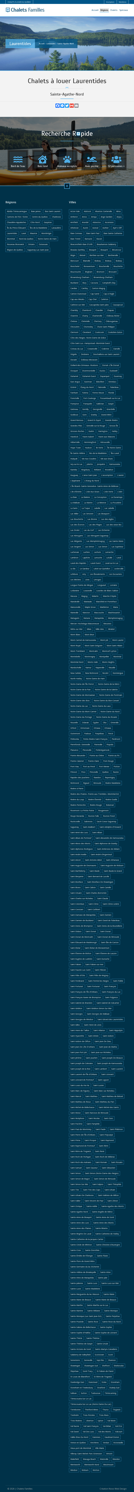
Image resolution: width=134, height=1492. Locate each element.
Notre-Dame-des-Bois (80, 700)
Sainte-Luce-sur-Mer (110, 1283)
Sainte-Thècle (76, 1338)
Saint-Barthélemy (77, 871)
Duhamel (74, 376)
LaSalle (109, 557)
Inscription (110, 2)
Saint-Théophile (114, 1184)
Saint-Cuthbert (94, 909)
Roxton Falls (93, 816)
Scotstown (99, 1354)
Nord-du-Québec (26, 239)
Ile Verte (99, 447)
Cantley (84, 288)
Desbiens (85, 354)
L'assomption (107, 475)
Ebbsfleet (100, 381)
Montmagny (90, 656)
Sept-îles (100, 1360)
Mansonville (75, 607)
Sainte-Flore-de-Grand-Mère (82, 1261)
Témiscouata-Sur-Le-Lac (81, 1398)
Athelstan (74, 228)
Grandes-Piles (76, 425)
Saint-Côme (93, 904)
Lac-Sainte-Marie (116, 541)
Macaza (73, 596)
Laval (23, 233)
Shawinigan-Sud (91, 1365)
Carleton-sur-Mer (77, 305)
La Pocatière (115, 502)
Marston (86, 612)
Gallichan (100, 403)
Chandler (99, 310)
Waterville (104, 1459)
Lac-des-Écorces (77, 524)
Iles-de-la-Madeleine (98, 453)
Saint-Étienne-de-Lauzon (106, 953)
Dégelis (73, 354)
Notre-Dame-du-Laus (101, 706)
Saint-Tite (74, 1189)
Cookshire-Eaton (115, 332)
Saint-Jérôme (76, 1058)
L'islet (119, 491)
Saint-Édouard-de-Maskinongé (83, 942)
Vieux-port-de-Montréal (80, 1448)
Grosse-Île (113, 425)
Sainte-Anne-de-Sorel (105, 1217)
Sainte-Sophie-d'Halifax (80, 1332)
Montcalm (93, 651)
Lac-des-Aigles (107, 519)
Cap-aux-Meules (77, 299)
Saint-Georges (76, 1014)
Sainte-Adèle (91, 1206)
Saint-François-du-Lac (111, 992)
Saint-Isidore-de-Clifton (80, 1041)
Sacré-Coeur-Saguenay (106, 821)
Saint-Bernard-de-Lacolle (98, 876)
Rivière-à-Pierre (76, 788)
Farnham (74, 392)
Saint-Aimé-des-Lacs (79, 832)
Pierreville (98, 744)
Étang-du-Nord (87, 387)
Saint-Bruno (75, 887)
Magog (84, 596)
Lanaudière (56, 228)
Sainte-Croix (75, 1250)
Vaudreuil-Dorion (112, 1437)
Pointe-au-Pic (114, 755)
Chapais (110, 310)
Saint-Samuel (76, 1168)
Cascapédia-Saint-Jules (99, 305)
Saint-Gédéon (76, 1008)
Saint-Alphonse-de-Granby (106, 843)
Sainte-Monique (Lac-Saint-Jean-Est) (86, 1316)
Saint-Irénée (93, 1036)
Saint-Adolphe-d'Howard (110, 827)
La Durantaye (116, 497)
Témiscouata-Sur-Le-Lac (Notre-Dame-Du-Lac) (90, 1404)
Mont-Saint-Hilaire (114, 645)
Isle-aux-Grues (106, 458)
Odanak (85, 722)
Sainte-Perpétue (113, 1316)
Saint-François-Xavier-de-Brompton (85, 997)
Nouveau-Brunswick (15, 244)
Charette (74, 315)
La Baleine (85, 497)
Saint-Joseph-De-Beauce (112, 1058)
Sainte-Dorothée (92, 1250)
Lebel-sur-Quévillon (102, 568)
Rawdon (97, 777)
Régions (104, 10)
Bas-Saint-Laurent (52, 211)
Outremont (75, 733)
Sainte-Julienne (76, 1283)
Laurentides (50, 43)
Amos (84, 217)
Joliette (90, 464)
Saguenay (74, 827)
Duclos (102, 370)
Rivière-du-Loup (77, 799)
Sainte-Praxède (77, 1321)
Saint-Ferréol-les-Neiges (98, 981)
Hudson (88, 447)
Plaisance (74, 750)
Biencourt (74, 261)
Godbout (74, 414)
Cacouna (94, 283)
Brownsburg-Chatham (103, 277)
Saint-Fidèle (118, 981)
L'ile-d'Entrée (76, 491)
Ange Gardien (106, 217)
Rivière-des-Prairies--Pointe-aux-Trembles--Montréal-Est (94, 794)
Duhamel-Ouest (89, 376)
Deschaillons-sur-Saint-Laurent (106, 354)
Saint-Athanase (112, 860)
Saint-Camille (105, 887)
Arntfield (74, 222)
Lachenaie (74, 552)
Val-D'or (118, 1426)
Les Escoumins (115, 574)
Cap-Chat (93, 299)
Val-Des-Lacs (88, 1431)
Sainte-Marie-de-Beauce (80, 1299)
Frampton (74, 403)
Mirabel (111, 629)
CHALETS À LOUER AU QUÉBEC (19, 2)
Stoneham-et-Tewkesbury (81, 1387)
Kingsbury (85, 469)
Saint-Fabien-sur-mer (94, 964)
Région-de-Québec (15, 250)
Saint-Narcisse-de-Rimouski (96, 1113)
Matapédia (99, 618)
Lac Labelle (109, 508)
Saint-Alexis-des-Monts (80, 843)
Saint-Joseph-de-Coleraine (81, 1063)
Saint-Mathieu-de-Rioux (80, 1102)
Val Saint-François (91, 1426)
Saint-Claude (102, 898)
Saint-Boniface (76, 882)
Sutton (84, 1393)
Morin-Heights (108, 662)
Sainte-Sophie (106, 1327)
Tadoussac (95, 1393)
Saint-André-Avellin (78, 854)
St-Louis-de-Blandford (80, 1376)
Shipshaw (74, 1371)
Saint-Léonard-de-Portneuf (82, 1080)
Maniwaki (88, 601)
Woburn (85, 1470)
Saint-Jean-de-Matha (108, 1047)
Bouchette (118, 266)
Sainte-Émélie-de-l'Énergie (81, 1255)
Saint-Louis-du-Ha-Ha (79, 1085)
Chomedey (88, 326)
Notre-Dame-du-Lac (79, 706)
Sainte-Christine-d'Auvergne (108, 1244)
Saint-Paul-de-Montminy (80, 1129)
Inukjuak (73, 458)
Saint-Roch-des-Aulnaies (80, 1162)
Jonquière (101, 464)
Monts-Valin (93, 662)
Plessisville (87, 750)
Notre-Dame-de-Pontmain (110, 695)
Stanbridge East (77, 1382)
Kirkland (97, 469)
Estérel (73, 387)
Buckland (74, 283)
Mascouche (99, 612)
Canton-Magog (98, 288)
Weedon (116, 1459)
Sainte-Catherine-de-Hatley (107, 1233)
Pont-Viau (74, 766)
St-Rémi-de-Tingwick (103, 1376)
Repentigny (110, 777)
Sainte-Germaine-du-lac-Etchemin (84, 1266)
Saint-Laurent (117, 1069)
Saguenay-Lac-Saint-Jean (38, 250)
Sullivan (73, 1393)
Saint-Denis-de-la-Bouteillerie (109, 926)
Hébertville (75, 442)
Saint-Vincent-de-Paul (94, 1200)
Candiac (73, 288)
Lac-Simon (89, 546)
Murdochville (75, 667)
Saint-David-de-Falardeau (109, 920)
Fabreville (102, 387)
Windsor (73, 1470)
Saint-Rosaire (116, 1162)
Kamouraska (114, 464)
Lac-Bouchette (76, 519)
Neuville (112, 667)
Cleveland (87, 332)
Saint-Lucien (98, 1085)
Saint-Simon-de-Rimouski (105, 1179)
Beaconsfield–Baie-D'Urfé (81, 244)
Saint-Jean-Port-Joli (78, 1052)
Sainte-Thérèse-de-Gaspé (81, 1343)
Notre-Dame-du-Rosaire (106, 717)
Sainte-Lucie (75, 1288)
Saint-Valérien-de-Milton (108, 1195)
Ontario (31, 244)
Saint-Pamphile (93, 1124)
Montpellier (104, 656)
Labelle (97, 508)
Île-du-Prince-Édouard (16, 228)
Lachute (97, 552)
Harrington (103, 431)
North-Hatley (76, 678)
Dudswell (113, 370)
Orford (73, 728)
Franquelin (87, 403)
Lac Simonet (88, 513)
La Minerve (101, 502)
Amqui (94, 217)
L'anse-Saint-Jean (89, 475)
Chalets (113, 10)
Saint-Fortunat (76, 986)
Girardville (111, 409)
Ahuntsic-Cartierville (103, 211)
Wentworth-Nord (91, 1464)
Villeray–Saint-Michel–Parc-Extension (86, 1453)
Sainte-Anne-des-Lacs (79, 1222)
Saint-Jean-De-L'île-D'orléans (82, 1047)
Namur (88, 667)
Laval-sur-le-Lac (111, 563)
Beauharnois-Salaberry (106, 244)
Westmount (108, 1464)
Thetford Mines (91, 1409)
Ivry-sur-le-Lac (76, 464)
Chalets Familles (24, 1488)
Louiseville (87, 590)
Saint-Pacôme (76, 1124)
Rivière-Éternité (94, 799)
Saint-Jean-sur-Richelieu (101, 1052)
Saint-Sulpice (97, 1184)
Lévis (87, 579)
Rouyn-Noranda (77, 816)
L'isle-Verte (108, 491)
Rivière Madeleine (112, 783)
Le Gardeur (84, 568)
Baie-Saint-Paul (92, 233)
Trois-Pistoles (89, 1415)
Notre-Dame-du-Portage (81, 717)
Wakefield (74, 1459)
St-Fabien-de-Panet (105, 1371)
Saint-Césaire (76, 893)
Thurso (105, 1409)
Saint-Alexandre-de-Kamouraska (109, 838)
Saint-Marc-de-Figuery (80, 1091)
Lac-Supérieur (117, 546)
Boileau (97, 261)
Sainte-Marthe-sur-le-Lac (97, 1305)
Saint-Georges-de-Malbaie (98, 1014)
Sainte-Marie (109, 1294)
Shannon (112, 1360)
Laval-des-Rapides (78, 563)
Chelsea (73, 321)
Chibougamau (112, 321)
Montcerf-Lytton (109, 651)
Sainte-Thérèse (92, 1338)
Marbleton (104, 607)
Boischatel (74, 266)
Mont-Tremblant (77, 651)
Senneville (88, 1360)
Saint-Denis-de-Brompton (81, 926)
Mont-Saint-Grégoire (93, 645)
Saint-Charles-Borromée (96, 893)
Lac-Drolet (75, 530)
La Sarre (73, 508)
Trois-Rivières (76, 1420)
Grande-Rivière (111, 420)
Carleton (104, 299)
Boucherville (104, 266)
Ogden (96, 722)
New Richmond (91, 673)
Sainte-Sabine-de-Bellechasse (83, 1327)
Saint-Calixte (90, 887)
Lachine (86, 552)
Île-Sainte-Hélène (77, 453)
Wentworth (75, 1464)
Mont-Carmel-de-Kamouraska (83, 640)
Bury (84, 283)
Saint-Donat (91, 931)
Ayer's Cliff (117, 228)
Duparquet (105, 376)
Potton (117, 766)
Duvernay (118, 376)
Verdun (106, 1442)
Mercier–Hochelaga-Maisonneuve (84, 623)
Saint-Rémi (103, 1146)
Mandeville (75, 601)
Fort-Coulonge (89, 398)
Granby (94, 414)
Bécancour (116, 250)
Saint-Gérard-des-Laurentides (110, 1019)
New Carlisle (75, 673)
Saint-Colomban (77, 904)
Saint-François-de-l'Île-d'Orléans (84, 992)
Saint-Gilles (75, 1025)
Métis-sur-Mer (76, 629)
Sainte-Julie (102, 1277)
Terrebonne (75, 1409)
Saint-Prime (75, 1140)
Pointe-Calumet (77, 761)
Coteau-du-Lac (76, 348)
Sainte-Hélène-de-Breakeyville (83, 1272)
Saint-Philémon (116, 1129)
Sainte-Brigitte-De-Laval (80, 1233)
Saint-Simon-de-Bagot (80, 1179)
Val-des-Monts (104, 1431)
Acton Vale (75, 211)
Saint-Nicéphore (77, 1118)
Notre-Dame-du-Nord (109, 711)
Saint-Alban (97, 832)
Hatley (114, 431)
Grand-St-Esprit (94, 420)
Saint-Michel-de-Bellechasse (82, 1107)
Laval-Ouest (95, 563)
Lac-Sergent (75, 546)
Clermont (74, 332)
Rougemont (103, 810)
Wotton (96, 1470)
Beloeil (82, 255)
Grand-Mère (106, 414)
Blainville (86, 261)
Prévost (73, 772)
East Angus (75, 381)
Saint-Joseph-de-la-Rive (80, 1069)
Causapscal (118, 305)
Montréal (11, 239)
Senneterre (75, 1360)
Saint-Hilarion (99, 1030)
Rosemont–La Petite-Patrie (82, 810)
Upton (100, 1420)
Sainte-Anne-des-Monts (103, 1222)
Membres (122, 2)
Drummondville (88, 370)
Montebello (75, 656)
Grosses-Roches (77, 431)
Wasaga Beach (89, 1459)
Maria (115, 607)
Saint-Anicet (75, 860)
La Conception (100, 497)
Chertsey (98, 321)
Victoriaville (118, 1442)
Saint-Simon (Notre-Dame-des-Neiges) (102, 1173)
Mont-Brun (89, 634)
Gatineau (74, 409)
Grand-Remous (76, 420)
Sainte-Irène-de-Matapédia (82, 1277)
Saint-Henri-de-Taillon (79, 1030)
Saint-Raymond (107, 1140)
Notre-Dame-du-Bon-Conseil (106, 700)
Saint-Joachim (91, 1058)
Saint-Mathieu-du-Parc (104, 1102)
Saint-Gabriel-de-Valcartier (108, 1003)
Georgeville (97, 409)
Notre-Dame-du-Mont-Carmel (83, 711)
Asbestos (97, 222)
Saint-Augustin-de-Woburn (111, 865)
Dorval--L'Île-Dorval (110, 365)
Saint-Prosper (90, 1140)
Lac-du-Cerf (89, 530)
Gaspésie (48, 222)
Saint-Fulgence (111, 997)
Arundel (85, 222)
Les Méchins (75, 579)
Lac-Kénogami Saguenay (97, 535)
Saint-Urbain (110, 1189)
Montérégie (46, 233)
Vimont (109, 1453)
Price (83, 772)
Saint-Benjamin (76, 876)
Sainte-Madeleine (92, 1288)
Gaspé (111, 403)
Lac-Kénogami (76, 535)
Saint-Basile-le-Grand (113, 871)
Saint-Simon (75, 1173)
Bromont (100, 272)
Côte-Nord (35, 222)
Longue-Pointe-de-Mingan (81, 585)
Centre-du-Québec (40, 217)
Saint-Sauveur (92, 1168)
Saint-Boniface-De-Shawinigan (100, 882)
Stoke (104, 1382)
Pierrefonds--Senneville (80, 744)
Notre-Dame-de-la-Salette (106, 689)
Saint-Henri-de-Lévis (92, 1025)
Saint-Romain (101, 1162)
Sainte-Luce (92, 1283)
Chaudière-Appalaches (16, 222)
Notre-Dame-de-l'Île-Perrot (82, 684)
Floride (111, 392)
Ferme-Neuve (98, 392)
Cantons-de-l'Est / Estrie (17, 217)
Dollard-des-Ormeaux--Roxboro (84, 365)
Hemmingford (90, 442)
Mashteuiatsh (114, 612)
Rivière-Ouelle (111, 799)
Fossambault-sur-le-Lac (110, 398)
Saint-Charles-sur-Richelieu (81, 898)
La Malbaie (75, 502)
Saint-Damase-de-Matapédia (83, 915)
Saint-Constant (76, 909)
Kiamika (73, 469)
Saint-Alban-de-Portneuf (80, 838)
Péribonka (74, 739)
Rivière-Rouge (96, 805)
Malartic (95, 596)
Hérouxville (105, 442)
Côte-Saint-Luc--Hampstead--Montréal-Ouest (90, 343)
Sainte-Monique (111, 1310)
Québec (105, 772)
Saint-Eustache (103, 959)
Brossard (112, 272)
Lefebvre (74, 574)
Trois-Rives (104, 1415)
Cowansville (92, 348)
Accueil (95, 10)
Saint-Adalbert (89, 827)
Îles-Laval (115, 453)
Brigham (88, 272)
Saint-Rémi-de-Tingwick (80, 1151)
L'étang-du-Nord (91, 480)
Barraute (88, 239)
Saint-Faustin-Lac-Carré (80, 970)
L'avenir (120, 475)
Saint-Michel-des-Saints (109, 1107)
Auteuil (95, 228)
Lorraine (113, 585)
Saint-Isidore (108, 1036)
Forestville (74, 398)
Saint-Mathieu (91, 1096)
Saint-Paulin (101, 1129)
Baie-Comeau (76, 233)
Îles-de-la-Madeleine (38, 228)
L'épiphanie (75, 480)
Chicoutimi (74, 326)
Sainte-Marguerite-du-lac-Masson (84, 1294)
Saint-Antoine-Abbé (93, 860)
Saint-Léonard (107, 1074)
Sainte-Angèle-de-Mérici (102, 1211)
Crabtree (105, 348)
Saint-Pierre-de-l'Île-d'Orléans (82, 1135)
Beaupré (92, 250)
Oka (104, 722)
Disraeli (73, 359)
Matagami (74, 618)
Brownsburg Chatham (79, 277)
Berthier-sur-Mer (97, 255)
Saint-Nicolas (94, 1118)
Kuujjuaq (74, 475)
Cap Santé (94, 294)
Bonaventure (89, 266)
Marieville (74, 612)
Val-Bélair (107, 1426)
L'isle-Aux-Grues (92, 491)
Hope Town (75, 447)
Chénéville (85, 321)
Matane (86, 618)
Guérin (91, 431)
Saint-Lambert (101, 1069)
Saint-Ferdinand (77, 981)
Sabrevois (88, 821)
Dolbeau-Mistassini (89, 359)
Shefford (106, 1365)
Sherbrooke (119, 1365)
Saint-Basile (95, 871)
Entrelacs (112, 381)
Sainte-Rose (93, 1321)
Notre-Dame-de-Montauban (82, 695)
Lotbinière (74, 590)
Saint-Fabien (75, 964)
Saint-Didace (75, 931)
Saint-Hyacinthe (77, 1036)
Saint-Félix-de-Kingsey (98, 975)
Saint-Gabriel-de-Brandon (81, 1003)
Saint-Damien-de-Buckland (81, 920)
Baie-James (36, 211)
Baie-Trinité (75, 239)
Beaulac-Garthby (77, 250)
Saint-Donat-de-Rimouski (108, 937)
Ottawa (97, 728)
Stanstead (92, 1382)
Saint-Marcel (75, 1096)
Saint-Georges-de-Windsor (81, 1019)
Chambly (74, 310)
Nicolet (105, 673)
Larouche (98, 557)
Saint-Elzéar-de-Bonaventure (97, 948)
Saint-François (110, 986)
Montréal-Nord (76, 662)
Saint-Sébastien (108, 1168)
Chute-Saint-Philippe (106, 326)
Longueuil (101, 585)
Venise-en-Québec (78, 1442)
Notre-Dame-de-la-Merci (108, 684)
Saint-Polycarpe (106, 1135)
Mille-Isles (100, 629)
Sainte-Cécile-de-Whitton (81, 1244)
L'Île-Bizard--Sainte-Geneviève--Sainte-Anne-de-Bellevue (94, 486)
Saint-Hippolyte (116, 1030)
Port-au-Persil (89, 766)
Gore (84, 414)
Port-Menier (104, 766)
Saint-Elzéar (75, 948)
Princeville (94, 772)
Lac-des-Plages (95, 524)
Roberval (110, 805)
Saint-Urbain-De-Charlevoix (82, 1195)
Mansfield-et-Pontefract (106, 601)
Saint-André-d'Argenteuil (101, 854)
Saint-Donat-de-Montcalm (81, 937)
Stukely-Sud (114, 1387)
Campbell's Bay (108, 283)
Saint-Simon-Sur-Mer (79, 1184)
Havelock (74, 436)
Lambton (74, 557)
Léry (84, 574)
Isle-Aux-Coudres (89, 458)
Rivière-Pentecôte (78, 805)
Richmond (74, 783)
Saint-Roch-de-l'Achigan (80, 1157)
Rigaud (86, 783)
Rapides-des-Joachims (80, 777)
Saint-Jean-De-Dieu (103, 1041)
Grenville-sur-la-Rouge (95, 425)
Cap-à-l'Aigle (109, 294)
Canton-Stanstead (78, 294)
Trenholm (74, 1415)
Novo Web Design (118, 1488)
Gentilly (85, 409)
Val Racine (74, 1426)
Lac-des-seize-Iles (113, 524)
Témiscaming (110, 1393)
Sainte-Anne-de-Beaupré (81, 1217)
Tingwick (116, 1409)
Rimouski (97, 783)
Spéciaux (123, 10)
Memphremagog (115, 618)
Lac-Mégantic (76, 541)
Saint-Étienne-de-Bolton (80, 953)
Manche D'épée (109, 596)
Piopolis (110, 744)
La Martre (88, 502)
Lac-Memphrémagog (95, 541)
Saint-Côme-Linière (111, 904)
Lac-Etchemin (104, 530)
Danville (116, 348)
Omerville (115, 722)
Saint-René (99, 1151)
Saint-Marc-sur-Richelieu (104, 1091)
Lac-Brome (92, 519)
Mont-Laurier (118, 640)
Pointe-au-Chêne (97, 755)
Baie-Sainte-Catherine (113, 233)
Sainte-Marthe (76, 1305)
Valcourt (118, 1431)
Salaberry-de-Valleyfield (80, 1354)
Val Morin (111, 1420)
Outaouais (43, 244)
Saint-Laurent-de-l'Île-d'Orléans (83, 1074)
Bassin (99, 239)
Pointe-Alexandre (77, 755)
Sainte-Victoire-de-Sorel (80, 1349)
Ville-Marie (99, 1448)
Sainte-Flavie (102, 1255)
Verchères (94, 1442)
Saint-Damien (105, 915)
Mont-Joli (104, 640)
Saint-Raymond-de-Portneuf (82, 1146)
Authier (105, 228)
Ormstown (85, 728)
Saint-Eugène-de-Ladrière (81, 959)
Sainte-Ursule (102, 1343)
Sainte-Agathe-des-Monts (112, 1206)
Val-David (74, 1431)
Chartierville (97, 315)
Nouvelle (74, 722)
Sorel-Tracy (88, 1371)
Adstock (87, 211)
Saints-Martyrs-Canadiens (106, 1349)
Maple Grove (90, 607)
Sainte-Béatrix (101, 1228)
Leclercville (118, 568)
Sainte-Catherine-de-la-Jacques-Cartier (86, 1239)
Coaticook (99, 332)
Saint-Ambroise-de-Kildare (108, 849)
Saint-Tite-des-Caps (91, 1189)
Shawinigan (75, 1365)
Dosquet (74, 370)
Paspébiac (99, 733)
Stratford (101, 1387)
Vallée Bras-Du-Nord (79, 1437)
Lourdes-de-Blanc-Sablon (107, 590)
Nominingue (118, 673)
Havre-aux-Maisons (106, 436)
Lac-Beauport (104, 513)
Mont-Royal (75, 645)
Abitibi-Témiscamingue (17, 211)
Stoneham (115, 1382)
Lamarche (109, 552)
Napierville (100, 667)
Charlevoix (56, 217)
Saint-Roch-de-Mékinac (105, 1157)
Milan (89, 629)
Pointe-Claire (93, 761)
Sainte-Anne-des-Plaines (80, 1228)
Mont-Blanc (75, 634)
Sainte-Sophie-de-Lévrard (106, 1332)
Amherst (74, 217)
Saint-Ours (108, 1118)
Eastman (88, 381)
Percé (110, 733)
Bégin (72, 255)
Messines (107, 623)
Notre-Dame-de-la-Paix (80, 689)
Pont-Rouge (108, 761)
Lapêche (86, 557)
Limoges (97, 579)
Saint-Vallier (75, 1200)
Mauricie (33, 233)
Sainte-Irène (105, 1272)
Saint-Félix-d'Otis (77, 975)
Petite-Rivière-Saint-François (95, 739)
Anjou (119, 217)
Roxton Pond (109, 816)
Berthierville (113, 255)
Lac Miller (74, 513)
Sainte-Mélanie (93, 1310)
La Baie (73, 497)
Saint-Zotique (76, 1206)
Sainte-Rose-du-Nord (111, 1321)
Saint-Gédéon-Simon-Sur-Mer (99, 1008)
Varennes (96, 1437)
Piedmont (116, 739)
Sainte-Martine (76, 1310)
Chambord (86, 310)
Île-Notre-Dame (114, 447)
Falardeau (114, 387)
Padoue (87, 733)
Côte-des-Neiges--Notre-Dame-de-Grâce (88, 337)
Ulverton (90, 1420)
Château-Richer (112, 315)
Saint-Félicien (100, 970)
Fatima (85, 392)
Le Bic (73, 568)
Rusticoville (75, 821)
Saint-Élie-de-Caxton (110, 942)
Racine (116, 772)
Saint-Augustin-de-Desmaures (83, 865)
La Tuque (86, 508)
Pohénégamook (102, 750)
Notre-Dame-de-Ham (47, 239)
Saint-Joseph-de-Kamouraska (109, 1063)
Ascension (109, 222)
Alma (118, 211)
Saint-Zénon (112, 1200)
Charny (85, 315)
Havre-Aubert (88, 436)
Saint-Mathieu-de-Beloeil (112, 1096)
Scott (110, 1354)
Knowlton (109, 469)
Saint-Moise (75, 1113)
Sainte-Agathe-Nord (65, 43)
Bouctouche (75, 272)
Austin (85, 228)
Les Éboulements (97, 574)
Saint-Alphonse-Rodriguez (81, 849)
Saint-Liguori (103, 1080)
